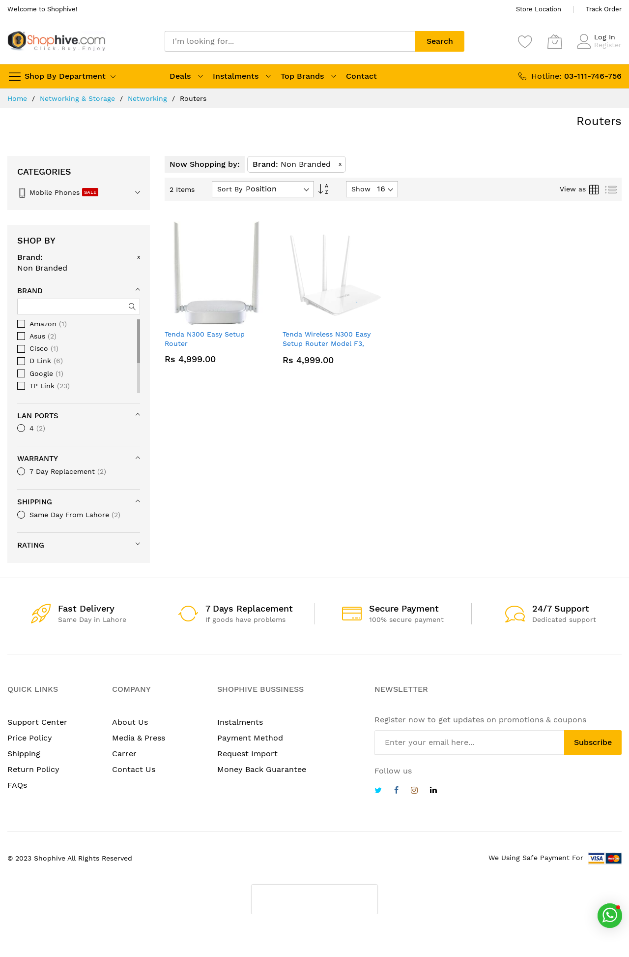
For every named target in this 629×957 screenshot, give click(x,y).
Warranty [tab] (37, 458)
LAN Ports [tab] (37, 415)
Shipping (23, 753)
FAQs (17, 785)
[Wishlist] (525, 41)
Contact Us (133, 769)
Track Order (604, 9)
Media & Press (138, 737)
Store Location (538, 9)
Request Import (247, 753)
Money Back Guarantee (261, 769)
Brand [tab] (30, 290)
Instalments (235, 76)
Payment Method (250, 737)
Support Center (37, 722)
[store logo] (56, 41)
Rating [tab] (30, 545)
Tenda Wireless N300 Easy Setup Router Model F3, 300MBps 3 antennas (327, 343)
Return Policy (33, 769)
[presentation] (314, 899)
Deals (180, 76)
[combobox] (290, 41)
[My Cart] (554, 41)
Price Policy (29, 737)
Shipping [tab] (34, 501)
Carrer (124, 753)
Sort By (229, 189)
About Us (130, 722)
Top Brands (302, 76)
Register (608, 45)
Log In (604, 37)
